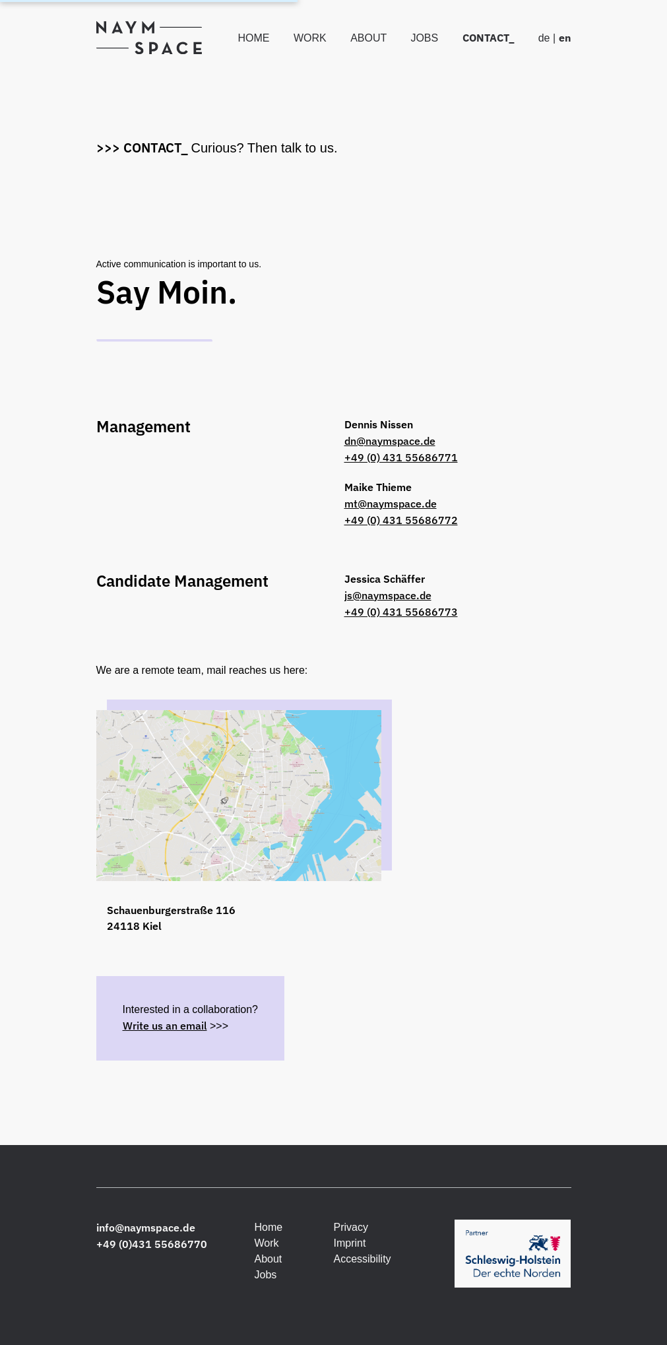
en (565, 37)
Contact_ (489, 37)
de (544, 38)
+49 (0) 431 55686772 (401, 520)
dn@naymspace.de (389, 440)
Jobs (425, 38)
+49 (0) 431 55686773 (401, 611)
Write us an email (165, 1025)
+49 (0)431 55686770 (151, 1244)
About (369, 38)
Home (255, 38)
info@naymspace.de (145, 1227)
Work (311, 38)
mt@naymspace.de (390, 503)
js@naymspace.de (387, 595)
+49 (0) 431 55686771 (401, 457)
